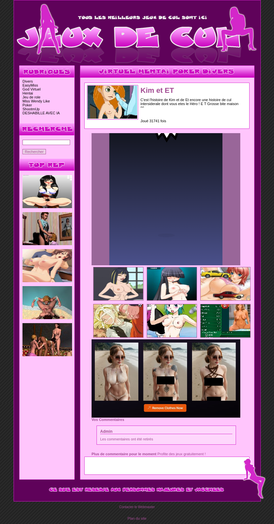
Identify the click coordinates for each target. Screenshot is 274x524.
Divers (27, 81)
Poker (27, 105)
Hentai (27, 93)
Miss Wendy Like (36, 101)
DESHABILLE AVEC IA (41, 113)
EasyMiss (30, 85)
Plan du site (137, 518)
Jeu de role (31, 97)
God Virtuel (31, 89)
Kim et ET (157, 90)
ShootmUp (31, 109)
